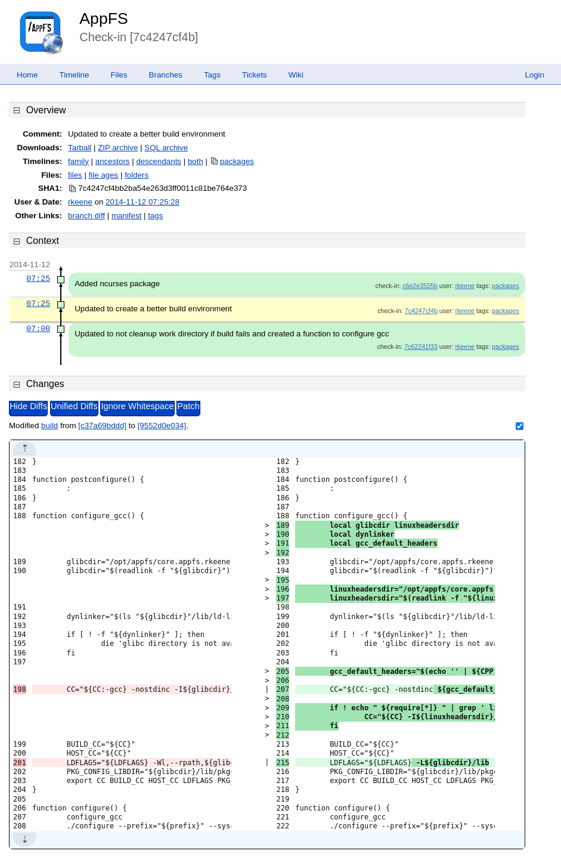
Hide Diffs (28, 406)
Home (27, 74)
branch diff (86, 215)
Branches (165, 74)
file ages (104, 175)
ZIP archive (118, 147)
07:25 (38, 278)
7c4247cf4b (421, 310)
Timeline (74, 74)
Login (534, 74)
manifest (126, 215)
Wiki (296, 74)
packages (237, 161)
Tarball (79, 147)
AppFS (103, 18)
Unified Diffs (74, 406)
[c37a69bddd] (102, 425)
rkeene (80, 201)
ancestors (112, 161)
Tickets (254, 74)
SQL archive (166, 147)
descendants (158, 161)
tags (155, 215)
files (75, 175)
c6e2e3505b (420, 285)
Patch (188, 406)
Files (118, 74)
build (49, 425)
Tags (212, 74)
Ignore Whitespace (137, 406)
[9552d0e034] (162, 425)
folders (136, 175)
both (195, 161)
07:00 (38, 328)
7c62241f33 (421, 346)
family (78, 161)
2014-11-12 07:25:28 (142, 201)
